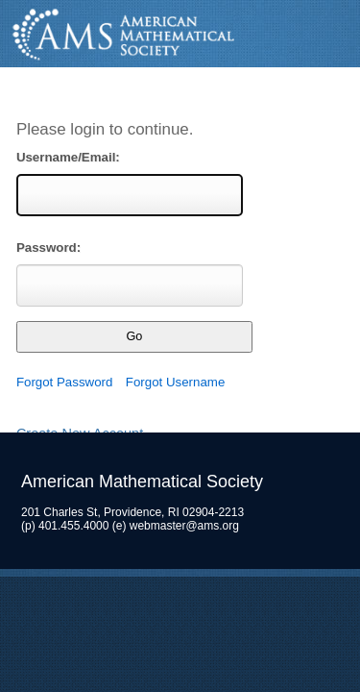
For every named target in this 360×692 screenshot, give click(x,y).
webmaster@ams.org (184, 525)
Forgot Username (175, 382)
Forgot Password (64, 382)
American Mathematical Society (180, 34)
